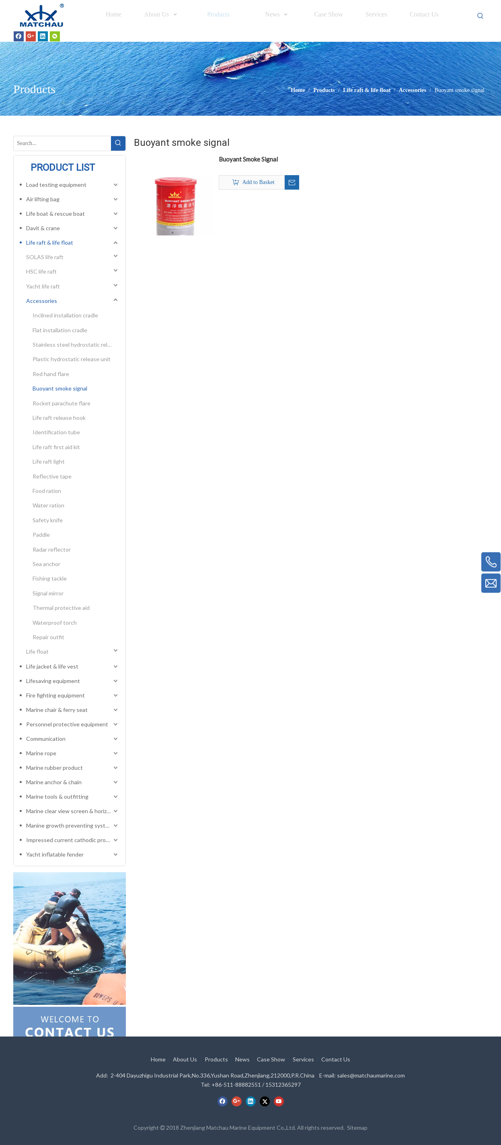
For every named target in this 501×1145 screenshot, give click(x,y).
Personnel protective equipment (67, 724)
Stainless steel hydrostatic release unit (76, 344)
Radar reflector (52, 549)
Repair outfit (48, 637)
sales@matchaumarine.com (371, 1075)
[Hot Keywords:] (480, 16)
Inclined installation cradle (65, 315)
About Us (185, 1059)
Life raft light (49, 461)
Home (158, 1059)
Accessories (41, 300)
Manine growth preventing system (69, 825)
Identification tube (56, 432)
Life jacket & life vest (52, 666)
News (242, 1059)
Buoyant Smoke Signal (248, 159)
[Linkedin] (43, 36)
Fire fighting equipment (55, 695)
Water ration (48, 505)
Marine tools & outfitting (57, 796)
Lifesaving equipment (53, 680)
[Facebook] (19, 36)
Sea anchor (46, 563)
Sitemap (357, 1127)
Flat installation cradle (60, 330)
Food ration (47, 490)
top (484, 1110)
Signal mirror (48, 593)
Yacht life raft (43, 286)
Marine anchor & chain (54, 782)
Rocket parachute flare (61, 403)
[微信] (55, 36)
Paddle (41, 534)
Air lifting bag (43, 199)
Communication (46, 738)
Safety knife (48, 520)
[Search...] (62, 143)
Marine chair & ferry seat (57, 709)
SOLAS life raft (45, 257)
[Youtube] (279, 1101)
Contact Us (335, 1059)
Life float (37, 651)
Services (303, 1059)
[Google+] (31, 36)
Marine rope (41, 753)
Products (216, 1059)
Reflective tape (52, 476)
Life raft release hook (59, 417)
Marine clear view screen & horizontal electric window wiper (72, 811)
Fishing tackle (50, 578)
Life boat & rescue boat (55, 213)
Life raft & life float (49, 242)
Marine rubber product (54, 767)
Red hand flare (51, 373)
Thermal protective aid (61, 607)
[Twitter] (265, 1101)
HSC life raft (41, 271)
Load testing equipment (56, 184)
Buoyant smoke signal (60, 388)
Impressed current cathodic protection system (72, 839)
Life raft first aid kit (56, 447)
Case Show (271, 1059)
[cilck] (69, 938)
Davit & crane (43, 228)
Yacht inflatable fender (55, 854)
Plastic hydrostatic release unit (72, 359)
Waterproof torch (55, 622)
